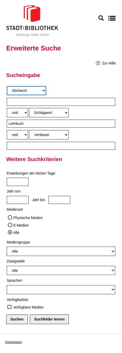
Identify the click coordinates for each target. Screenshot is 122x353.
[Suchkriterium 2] (49, 112)
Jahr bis (38, 200)
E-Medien (21, 225)
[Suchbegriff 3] (61, 146)
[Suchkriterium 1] (26, 90)
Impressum (13, 342)
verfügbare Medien (28, 307)
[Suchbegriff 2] (61, 124)
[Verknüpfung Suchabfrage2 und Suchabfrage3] (17, 134)
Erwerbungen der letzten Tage (31, 173)
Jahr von (14, 191)
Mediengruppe (18, 242)
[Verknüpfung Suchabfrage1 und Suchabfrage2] (17, 112)
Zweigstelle (16, 261)
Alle (16, 232)
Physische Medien (28, 218)
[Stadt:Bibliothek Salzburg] (32, 20)
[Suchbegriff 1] (61, 102)
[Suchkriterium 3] (49, 134)
